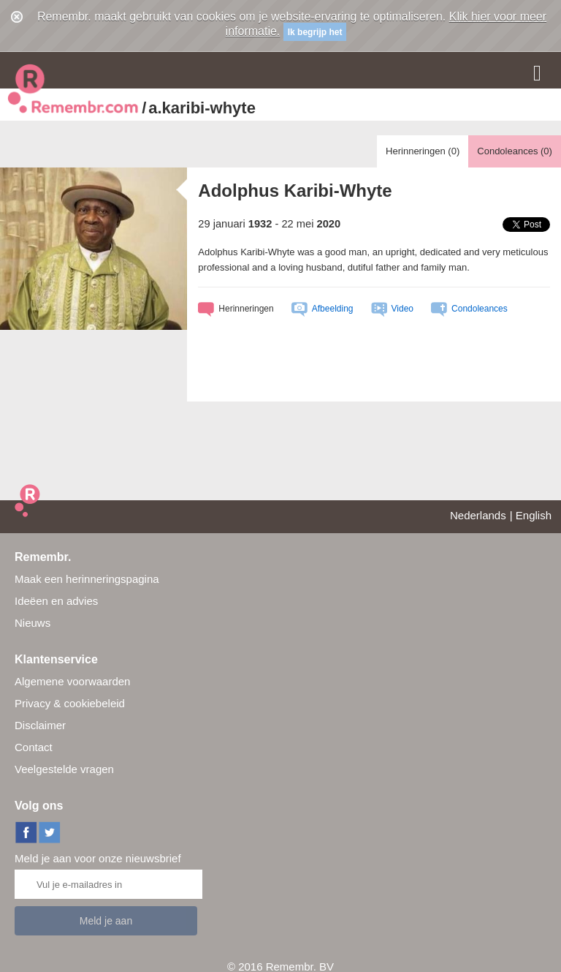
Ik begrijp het (315, 32)
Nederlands (478, 515)
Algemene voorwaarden (72, 681)
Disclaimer (40, 725)
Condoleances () (514, 151)
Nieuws (32, 623)
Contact (34, 747)
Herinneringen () (422, 151)
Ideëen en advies (56, 601)
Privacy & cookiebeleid (70, 703)
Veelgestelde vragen (64, 769)
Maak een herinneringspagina (87, 579)
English (534, 515)
